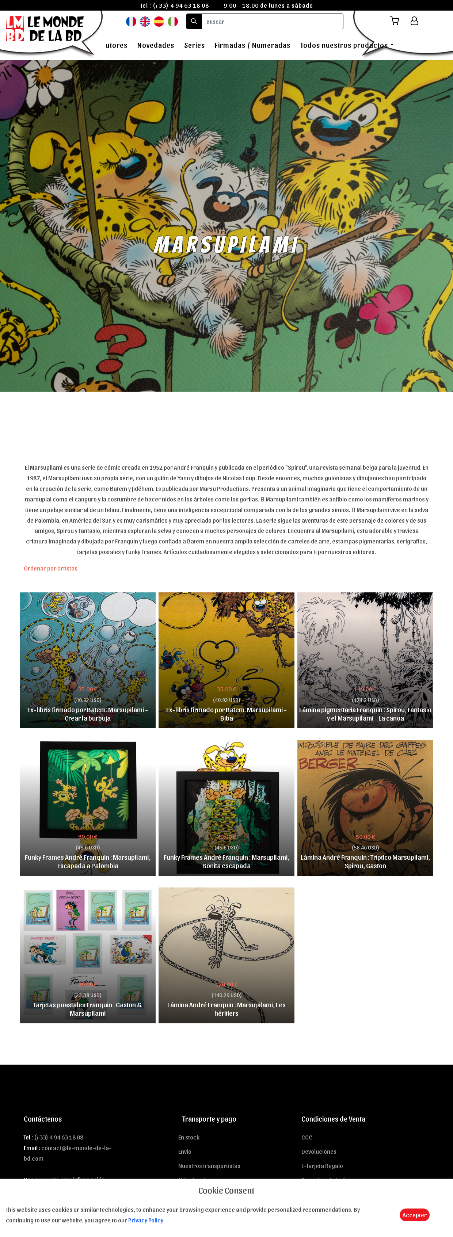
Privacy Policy (145, 1219)
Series (194, 45)
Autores (114, 45)
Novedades (155, 45)
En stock (188, 1137)
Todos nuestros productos (344, 45)
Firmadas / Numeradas (252, 45)
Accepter (415, 1214)
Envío (184, 1151)
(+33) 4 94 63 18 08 (181, 5)
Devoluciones (318, 1151)
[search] (272, 21)
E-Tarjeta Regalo (322, 1165)
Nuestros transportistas (209, 1165)
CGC (306, 1137)
